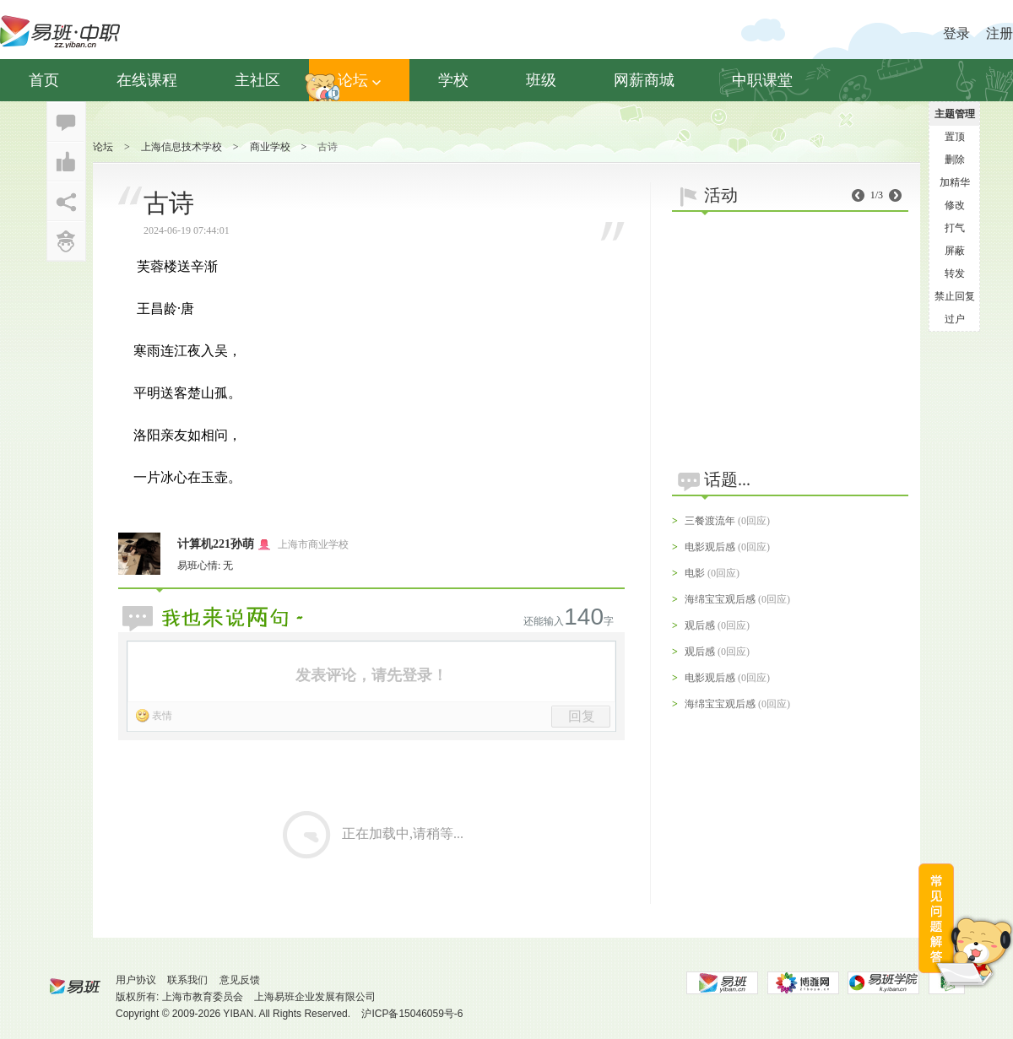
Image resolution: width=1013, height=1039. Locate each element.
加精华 (955, 182)
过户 (955, 319)
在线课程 (146, 80)
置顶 (955, 137)
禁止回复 (954, 296)
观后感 (700, 625)
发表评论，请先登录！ (371, 675)
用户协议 (136, 980)
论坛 (359, 80)
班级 (541, 80)
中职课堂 (762, 80)
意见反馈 (239, 980)
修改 (955, 205)
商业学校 (270, 147)
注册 (999, 33)
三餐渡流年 (710, 521)
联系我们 (187, 980)
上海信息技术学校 (181, 147)
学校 (453, 80)
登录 (956, 33)
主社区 (257, 80)
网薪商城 (644, 80)
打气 (955, 228)
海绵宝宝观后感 (720, 599)
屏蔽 (955, 251)
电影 (695, 573)
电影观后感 (710, 547)
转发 (955, 273)
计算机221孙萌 (215, 544)
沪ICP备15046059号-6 (412, 1014)
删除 (955, 159)
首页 (44, 80)
